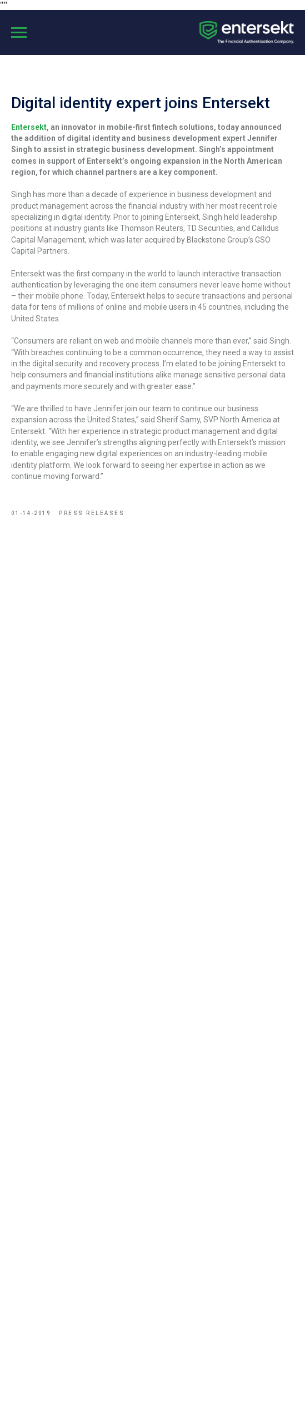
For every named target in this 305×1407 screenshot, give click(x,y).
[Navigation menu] (19, 32)
